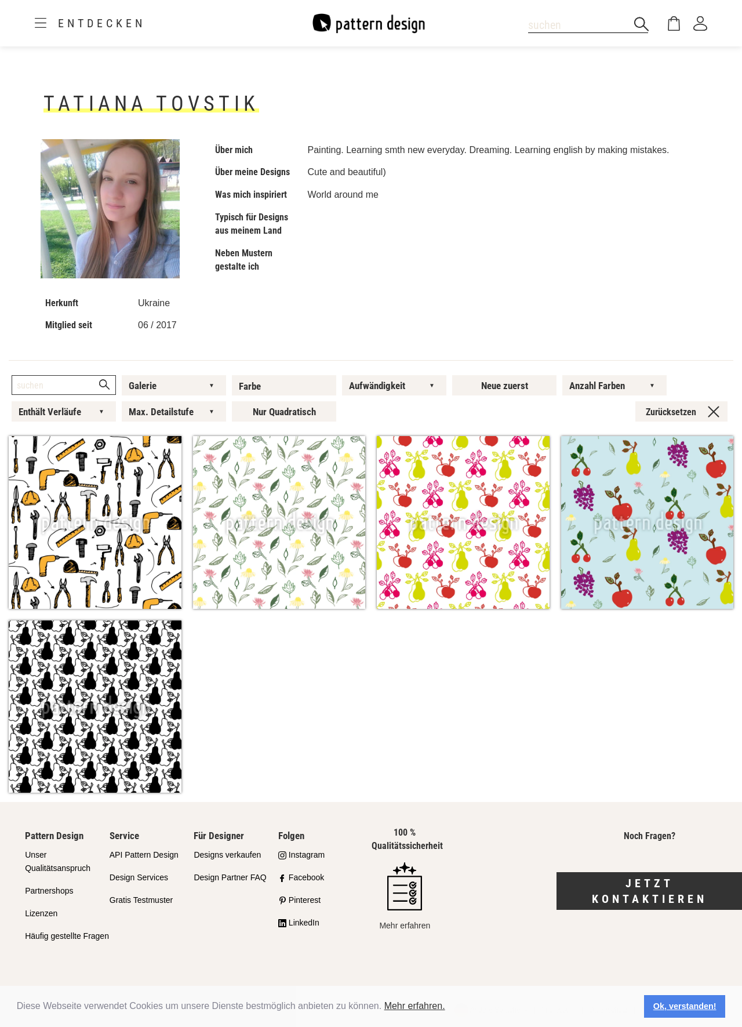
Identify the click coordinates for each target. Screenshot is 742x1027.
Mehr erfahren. (414, 1006)
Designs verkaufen (227, 854)
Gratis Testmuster (141, 900)
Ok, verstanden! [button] (684, 1006)
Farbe (250, 386)
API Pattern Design (144, 854)
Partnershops (49, 890)
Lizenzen (41, 913)
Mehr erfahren (404, 896)
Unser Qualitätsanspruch (57, 861)
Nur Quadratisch (284, 412)
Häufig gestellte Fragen (67, 936)
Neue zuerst (504, 385)
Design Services (139, 877)
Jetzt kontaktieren (649, 891)
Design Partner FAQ (230, 877)
